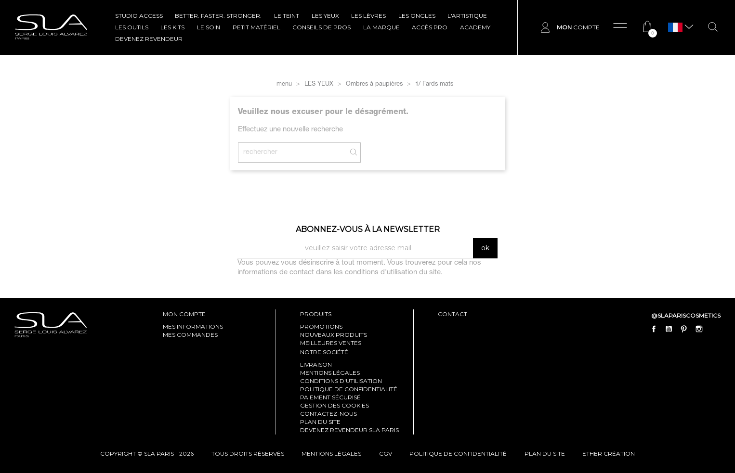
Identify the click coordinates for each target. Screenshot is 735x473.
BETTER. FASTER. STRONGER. (218, 15)
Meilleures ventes (330, 342)
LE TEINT (286, 15)
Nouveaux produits (333, 334)
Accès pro (429, 27)
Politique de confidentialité (348, 389)
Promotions (321, 326)
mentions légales (331, 453)
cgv (385, 453)
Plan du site (320, 421)
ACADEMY (475, 27)
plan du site (545, 453)
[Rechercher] (299, 152)
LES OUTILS (131, 27)
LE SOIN (208, 27)
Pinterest (684, 328)
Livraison (316, 364)
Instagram (699, 328)
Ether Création (608, 453)
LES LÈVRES (368, 15)
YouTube (669, 328)
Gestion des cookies (334, 405)
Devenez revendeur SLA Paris (349, 430)
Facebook (654, 328)
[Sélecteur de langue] (675, 28)
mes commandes (190, 334)
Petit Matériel (256, 27)
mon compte (184, 314)
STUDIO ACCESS (139, 15)
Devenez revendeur (149, 38)
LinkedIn (714, 328)
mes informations (193, 326)
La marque (381, 27)
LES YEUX (325, 15)
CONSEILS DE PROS (321, 27)
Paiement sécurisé (330, 397)
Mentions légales (330, 372)
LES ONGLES (416, 15)
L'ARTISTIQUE (467, 15)
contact (452, 314)
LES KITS (172, 27)
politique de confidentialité (458, 453)
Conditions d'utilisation (341, 380)
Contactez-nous (328, 413)
